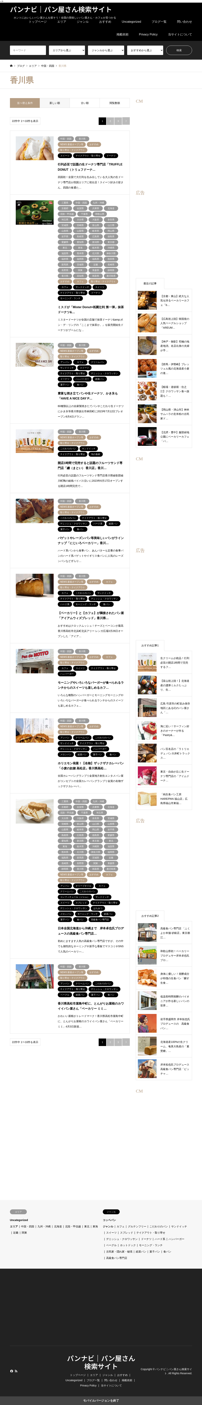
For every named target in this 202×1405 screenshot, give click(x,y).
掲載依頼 (122, 34)
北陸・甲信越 (73, 1226)
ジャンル (83, 21)
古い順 (85, 102)
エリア (61, 21)
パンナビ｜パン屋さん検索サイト (101, 1362)
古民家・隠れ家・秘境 (119, 1251)
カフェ (121, 1226)
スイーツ (111, 1232)
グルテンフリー (137, 1226)
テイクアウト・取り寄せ (150, 1232)
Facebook (11, 1371)
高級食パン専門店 (116, 1257)
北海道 (58, 1226)
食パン (167, 1251)
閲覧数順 (115, 102)
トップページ (38, 21)
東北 (86, 1226)
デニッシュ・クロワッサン (122, 1239)
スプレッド (126, 1232)
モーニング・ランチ (151, 1245)
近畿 (15, 1232)
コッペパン (109, 1220)
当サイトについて (180, 34)
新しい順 (55, 102)
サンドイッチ (179, 1226)
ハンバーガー (176, 1239)
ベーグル (111, 1245)
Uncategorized (131, 21)
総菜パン (141, 1251)
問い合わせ (184, 21)
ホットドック (128, 1245)
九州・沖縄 (44, 1226)
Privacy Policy (148, 34)
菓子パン (154, 1251)
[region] (164, 137)
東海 (95, 1226)
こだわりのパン (158, 1226)
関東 (24, 1232)
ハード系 (160, 1239)
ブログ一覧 (159, 21)
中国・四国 (27, 1226)
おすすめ (105, 21)
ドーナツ (146, 1239)
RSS (16, 1371)
